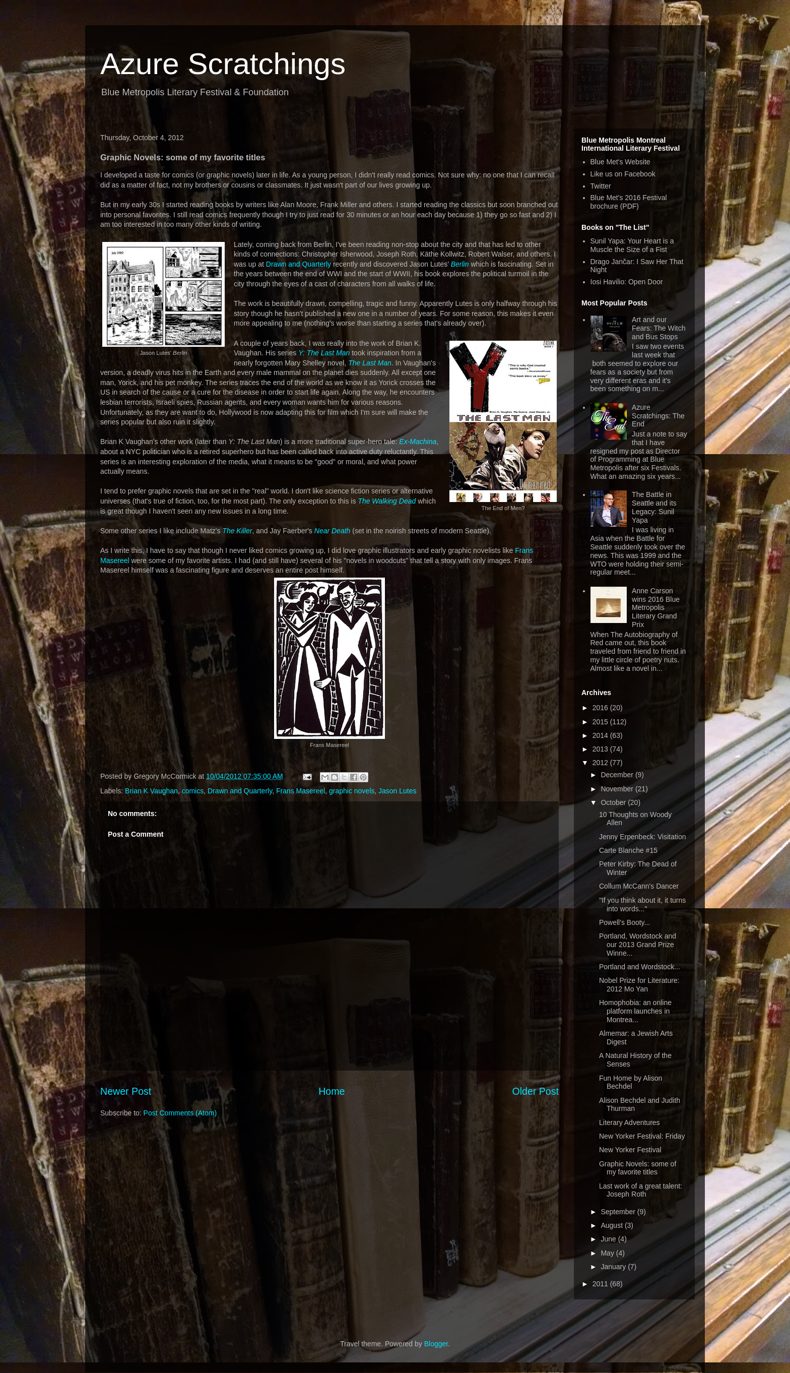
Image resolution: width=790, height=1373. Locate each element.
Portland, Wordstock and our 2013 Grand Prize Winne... (637, 944)
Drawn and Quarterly (298, 264)
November (618, 789)
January (614, 1267)
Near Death (332, 531)
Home (331, 1091)
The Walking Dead (387, 501)
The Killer (237, 531)
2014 (601, 735)
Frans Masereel (300, 791)
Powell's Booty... (624, 922)
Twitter (600, 186)
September (619, 1212)
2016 (601, 708)
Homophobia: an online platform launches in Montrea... (635, 1011)
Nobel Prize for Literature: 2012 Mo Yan (639, 984)
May (608, 1253)
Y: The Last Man (324, 353)
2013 (601, 749)
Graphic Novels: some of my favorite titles (637, 1168)
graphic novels (351, 791)
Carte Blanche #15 (628, 850)
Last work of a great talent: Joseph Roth (640, 1190)
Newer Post (125, 1091)
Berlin (460, 264)
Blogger (436, 1344)
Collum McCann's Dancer (639, 886)
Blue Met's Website (620, 162)
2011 (601, 1284)
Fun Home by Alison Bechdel (630, 1082)
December (618, 775)
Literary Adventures (629, 1122)
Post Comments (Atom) (180, 1113)
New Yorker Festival (630, 1150)
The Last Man (369, 363)
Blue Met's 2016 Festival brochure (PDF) (628, 202)
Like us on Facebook (622, 174)
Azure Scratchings (223, 64)
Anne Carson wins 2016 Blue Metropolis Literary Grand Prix (656, 608)
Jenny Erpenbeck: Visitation (642, 837)
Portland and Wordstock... (639, 967)
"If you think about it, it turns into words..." (642, 904)
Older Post (535, 1091)
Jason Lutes (397, 791)
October (614, 802)
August (612, 1225)
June (609, 1239)
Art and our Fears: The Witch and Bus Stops (658, 328)
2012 (601, 763)
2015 (601, 722)
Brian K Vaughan (151, 791)
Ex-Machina (417, 442)
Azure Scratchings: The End (658, 415)
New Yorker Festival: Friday (642, 1136)
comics (193, 791)
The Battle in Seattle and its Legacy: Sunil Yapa (654, 507)
